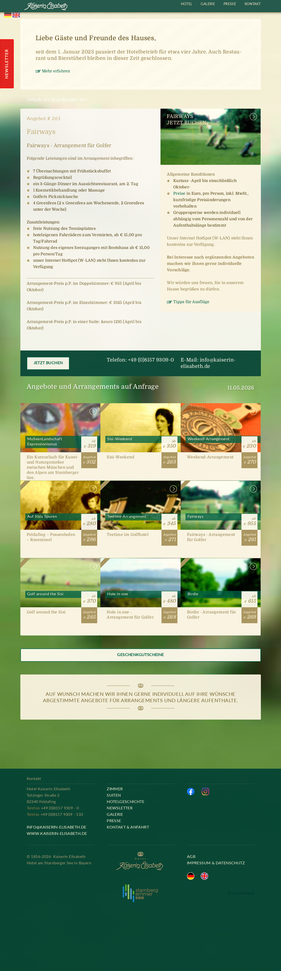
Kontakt (253, 4)
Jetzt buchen (48, 362)
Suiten (114, 795)
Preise (179, 193)
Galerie (208, 4)
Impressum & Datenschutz (216, 862)
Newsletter (120, 807)
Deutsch (8, 15)
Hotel (186, 4)
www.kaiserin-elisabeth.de (57, 833)
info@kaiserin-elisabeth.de (56, 827)
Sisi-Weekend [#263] (140, 441)
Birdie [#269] (221, 596)
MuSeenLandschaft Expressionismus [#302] (60, 441)
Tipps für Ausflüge (191, 302)
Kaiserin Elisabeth (46, 7)
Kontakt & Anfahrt (128, 827)
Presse (230, 4)
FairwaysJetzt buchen (187, 120)
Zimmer (115, 788)
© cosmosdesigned (241, 893)
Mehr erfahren (56, 71)
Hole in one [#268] (140, 596)
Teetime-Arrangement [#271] (140, 519)
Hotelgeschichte (125, 801)
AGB (191, 856)
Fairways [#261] (221, 519)
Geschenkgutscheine (140, 654)
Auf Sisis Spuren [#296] (60, 519)
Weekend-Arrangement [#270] (221, 441)
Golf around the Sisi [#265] (60, 596)
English (16, 15)
